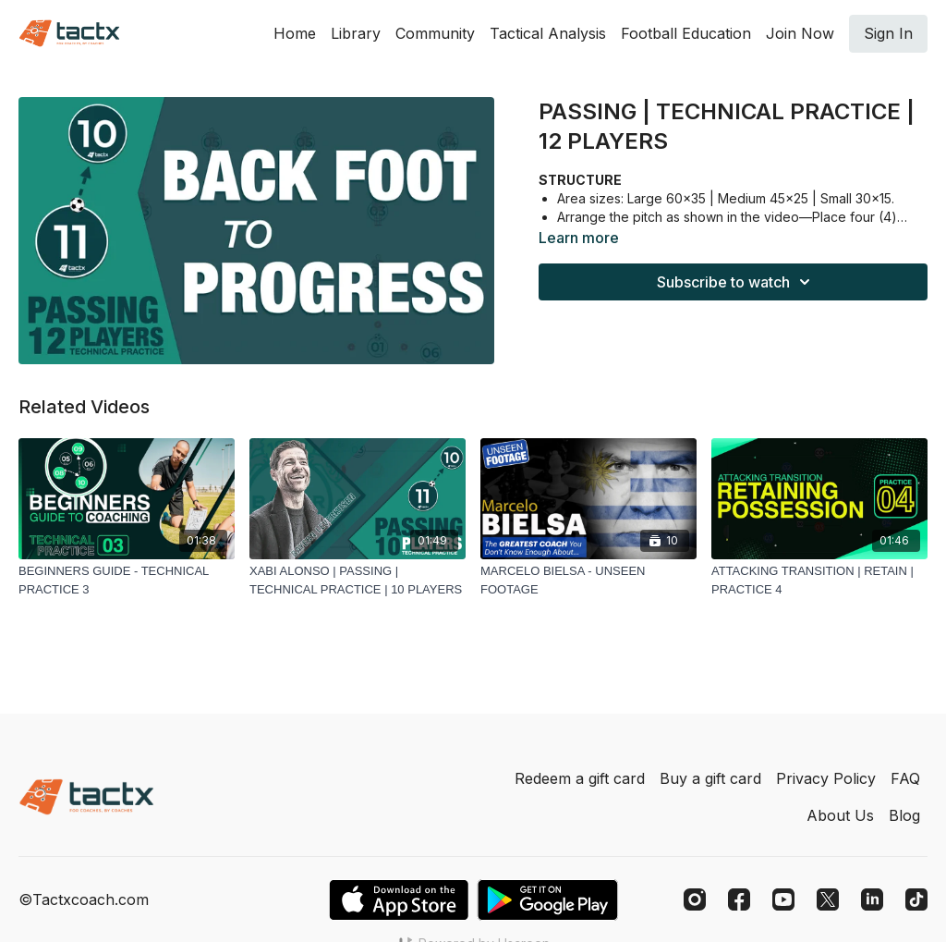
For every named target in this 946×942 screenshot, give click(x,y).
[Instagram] (695, 899)
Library (356, 33)
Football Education (686, 33)
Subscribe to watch (736, 282)
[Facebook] (739, 899)
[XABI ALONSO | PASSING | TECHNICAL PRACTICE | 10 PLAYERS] (357, 580)
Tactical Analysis (548, 33)
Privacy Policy (826, 778)
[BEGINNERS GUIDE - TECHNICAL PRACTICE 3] (126, 580)
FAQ (905, 778)
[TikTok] (916, 899)
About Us (840, 815)
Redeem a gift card (580, 778)
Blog (904, 815)
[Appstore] (398, 900)
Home (294, 33)
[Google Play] (548, 900)
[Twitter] (828, 899)
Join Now (800, 33)
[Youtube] (783, 899)
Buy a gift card (710, 778)
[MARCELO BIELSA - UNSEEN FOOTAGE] (588, 580)
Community (435, 33)
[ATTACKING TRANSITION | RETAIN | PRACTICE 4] (819, 580)
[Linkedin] (872, 899)
